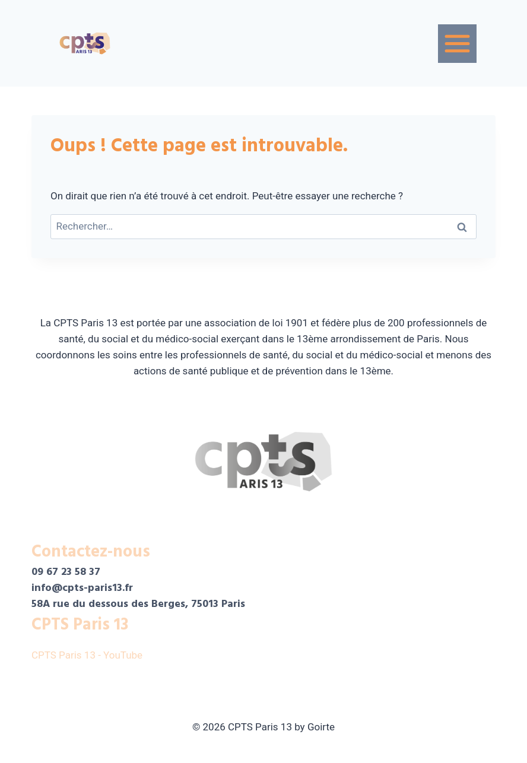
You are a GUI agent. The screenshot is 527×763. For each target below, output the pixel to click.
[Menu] (457, 43)
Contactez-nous (90, 552)
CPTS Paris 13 (79, 624)
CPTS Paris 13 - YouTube (88, 655)
